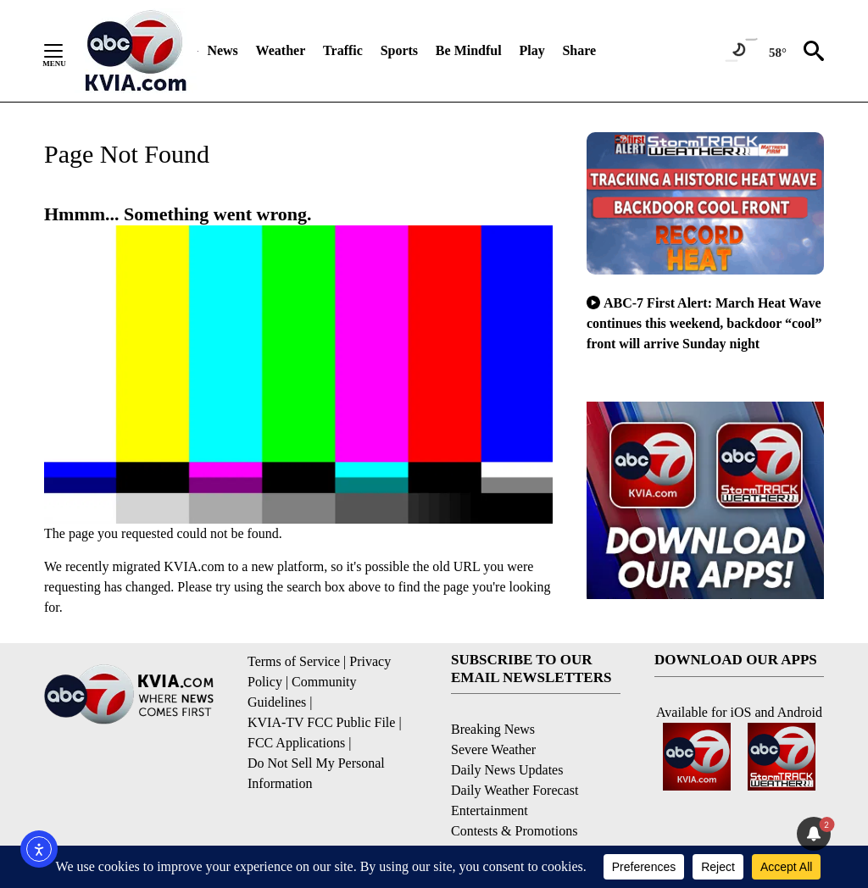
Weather (281, 50)
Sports (399, 50)
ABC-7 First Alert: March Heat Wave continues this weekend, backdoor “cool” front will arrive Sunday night (704, 323)
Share (579, 50)
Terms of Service (294, 661)
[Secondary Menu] (66, 51)
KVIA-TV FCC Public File (321, 722)
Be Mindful (469, 50)
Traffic (343, 50)
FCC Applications (296, 742)
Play (531, 50)
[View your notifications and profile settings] (814, 834)
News (222, 50)
